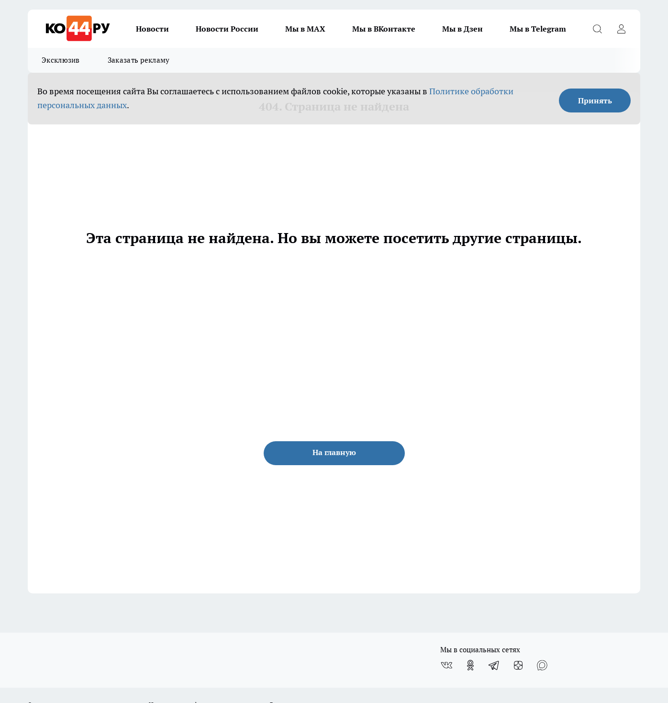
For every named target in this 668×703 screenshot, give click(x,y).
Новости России (227, 28)
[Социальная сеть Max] (542, 665)
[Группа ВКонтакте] (446, 665)
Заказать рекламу (139, 60)
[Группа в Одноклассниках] (470, 665)
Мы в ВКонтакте (383, 28)
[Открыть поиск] (597, 28)
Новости (152, 28)
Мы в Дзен (462, 28)
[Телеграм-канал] (494, 665)
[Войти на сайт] (621, 28)
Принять (595, 100)
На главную (334, 452)
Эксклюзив (61, 60)
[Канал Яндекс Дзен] (518, 665)
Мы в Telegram (538, 28)
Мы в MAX (305, 28)
